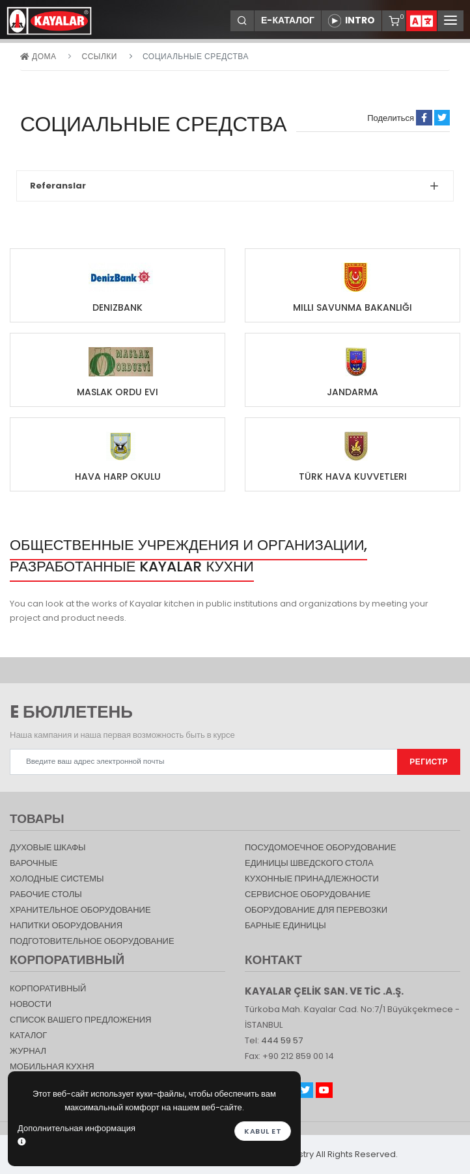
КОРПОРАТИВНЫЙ (48, 988)
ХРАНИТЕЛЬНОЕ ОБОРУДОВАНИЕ (80, 910)
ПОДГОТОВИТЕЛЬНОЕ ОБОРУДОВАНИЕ (92, 941)
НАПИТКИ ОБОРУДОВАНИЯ (66, 925)
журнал (28, 1051)
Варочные (33, 863)
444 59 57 (282, 1040)
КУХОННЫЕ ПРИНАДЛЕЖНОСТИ (312, 878)
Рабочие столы (46, 894)
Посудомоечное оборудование (320, 847)
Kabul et (262, 1131)
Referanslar (58, 185)
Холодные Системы (57, 878)
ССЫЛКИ (99, 56)
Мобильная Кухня (52, 1066)
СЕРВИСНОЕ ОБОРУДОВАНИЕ (307, 894)
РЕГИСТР (428, 761)
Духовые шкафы (48, 847)
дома (38, 56)
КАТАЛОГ (28, 1035)
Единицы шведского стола (309, 863)
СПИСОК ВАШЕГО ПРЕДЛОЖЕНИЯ (80, 1019)
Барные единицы (285, 925)
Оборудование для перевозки (316, 910)
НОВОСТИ (30, 1004)
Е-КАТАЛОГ (287, 20)
